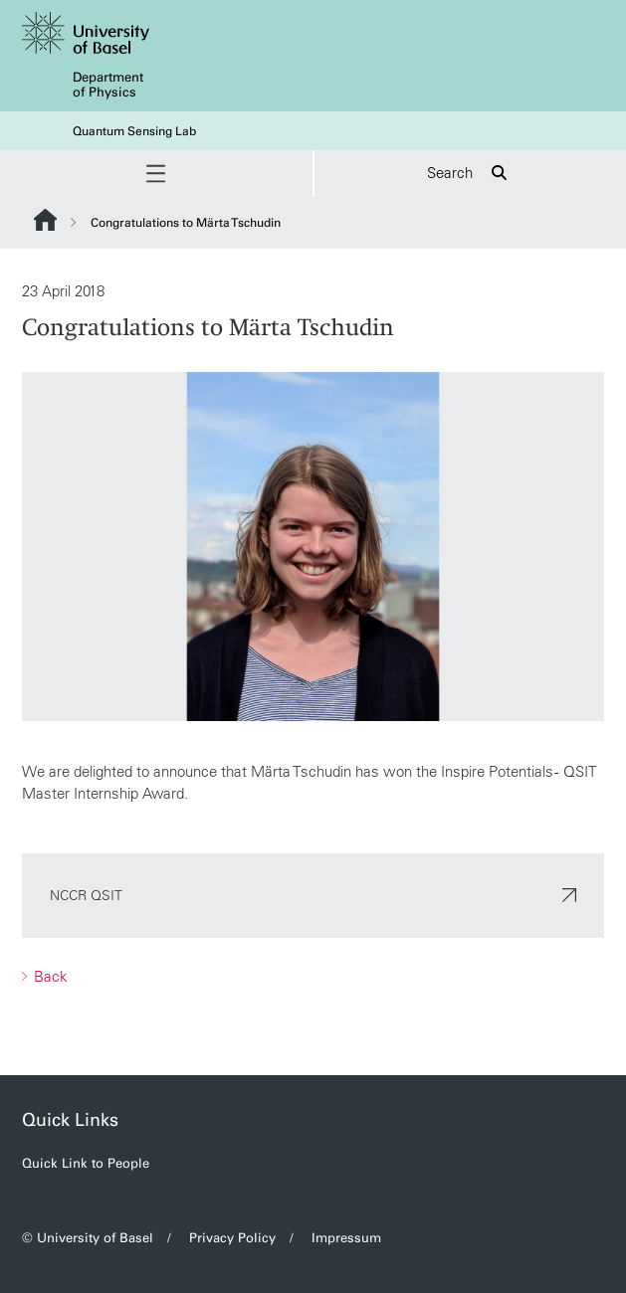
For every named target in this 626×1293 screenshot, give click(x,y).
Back (49, 975)
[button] (156, 173)
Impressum (346, 1237)
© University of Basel (87, 1237)
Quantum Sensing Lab (134, 131)
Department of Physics (108, 84)
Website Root (45, 220)
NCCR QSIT (313, 894)
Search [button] (470, 173)
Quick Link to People (85, 1163)
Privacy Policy (232, 1237)
